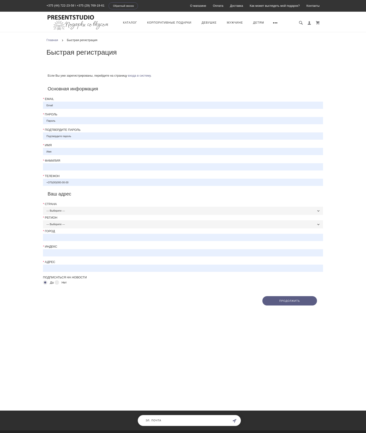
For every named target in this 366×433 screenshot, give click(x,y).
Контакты (313, 5)
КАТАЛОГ (130, 22)
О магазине (198, 5)
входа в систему (139, 75)
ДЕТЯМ (258, 22)
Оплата (218, 5)
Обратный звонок (123, 5)
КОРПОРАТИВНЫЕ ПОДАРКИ (169, 22)
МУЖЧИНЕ (235, 22)
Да (52, 282)
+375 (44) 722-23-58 (60, 5)
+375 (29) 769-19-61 (91, 5)
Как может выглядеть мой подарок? (275, 5)
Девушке (209, 22)
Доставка (236, 5)
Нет (64, 282)
